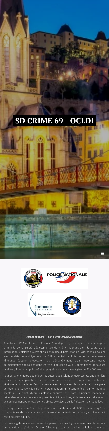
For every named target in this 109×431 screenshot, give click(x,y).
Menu (102, 253)
